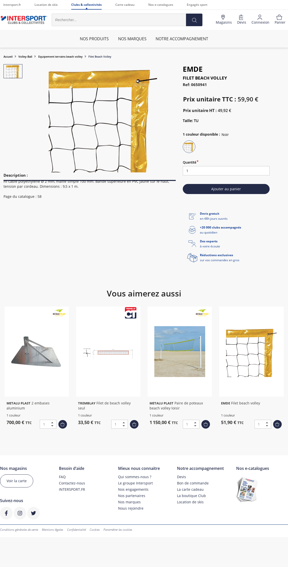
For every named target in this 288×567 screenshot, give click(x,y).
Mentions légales (52, 529)
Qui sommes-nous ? (134, 476)
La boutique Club (191, 495)
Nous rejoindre (130, 508)
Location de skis (46, 5)
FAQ (62, 476)
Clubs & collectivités (86, 5)
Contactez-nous (72, 483)
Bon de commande (193, 483)
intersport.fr (12, 5)
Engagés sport (197, 5)
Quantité (189, 162)
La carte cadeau (190, 489)
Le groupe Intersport (135, 483)
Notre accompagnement (182, 39)
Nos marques (129, 502)
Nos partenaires (131, 495)
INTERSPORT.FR (72, 489)
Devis (181, 476)
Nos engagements (133, 489)
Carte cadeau (125, 5)
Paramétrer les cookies (117, 529)
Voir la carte (17, 480)
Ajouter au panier (226, 188)
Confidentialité (76, 529)
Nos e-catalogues (160, 5)
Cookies (95, 529)
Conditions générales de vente (19, 529)
